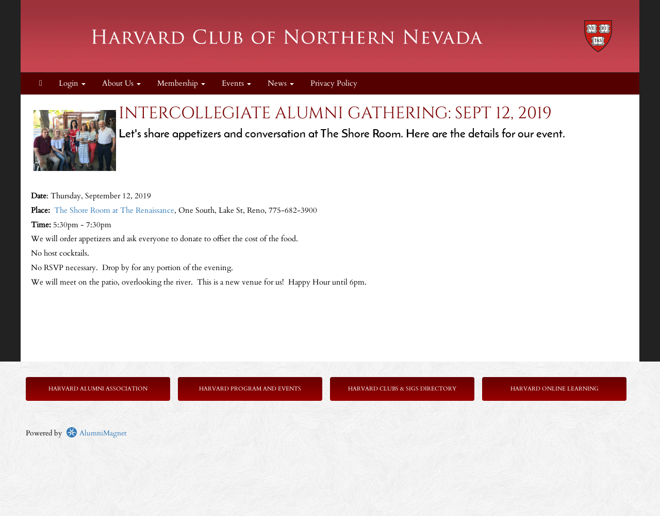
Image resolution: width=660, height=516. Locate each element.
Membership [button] (181, 83)
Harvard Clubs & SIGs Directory (402, 389)
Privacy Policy (333, 83)
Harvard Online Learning (554, 389)
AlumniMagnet (96, 433)
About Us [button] (121, 83)
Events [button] (236, 83)
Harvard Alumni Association (97, 389)
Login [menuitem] (72, 83)
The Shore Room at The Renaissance (114, 210)
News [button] (281, 83)
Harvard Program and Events (250, 389)
